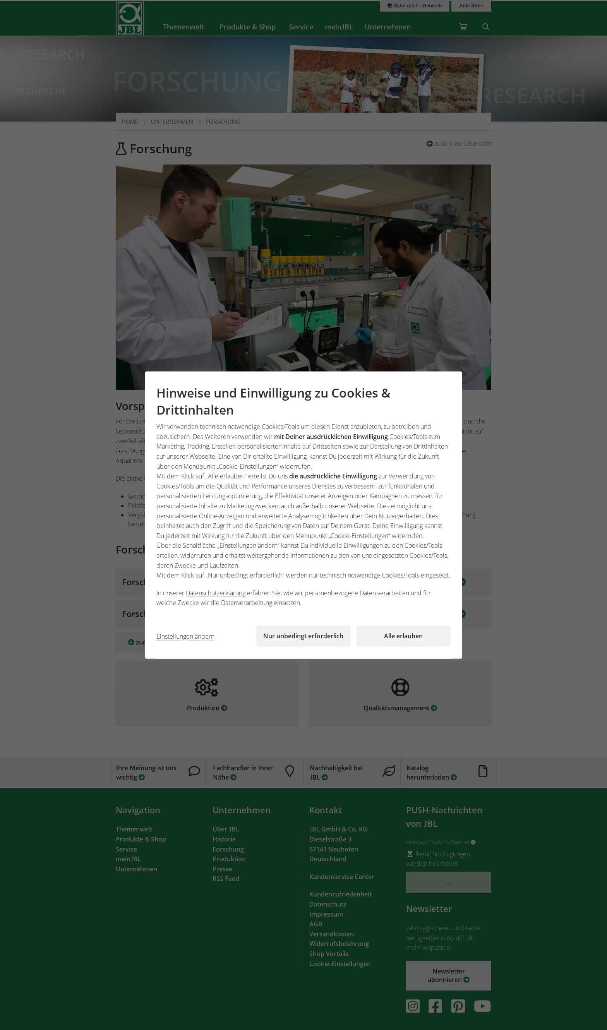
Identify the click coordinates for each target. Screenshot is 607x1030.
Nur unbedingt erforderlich (303, 636)
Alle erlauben (403, 636)
